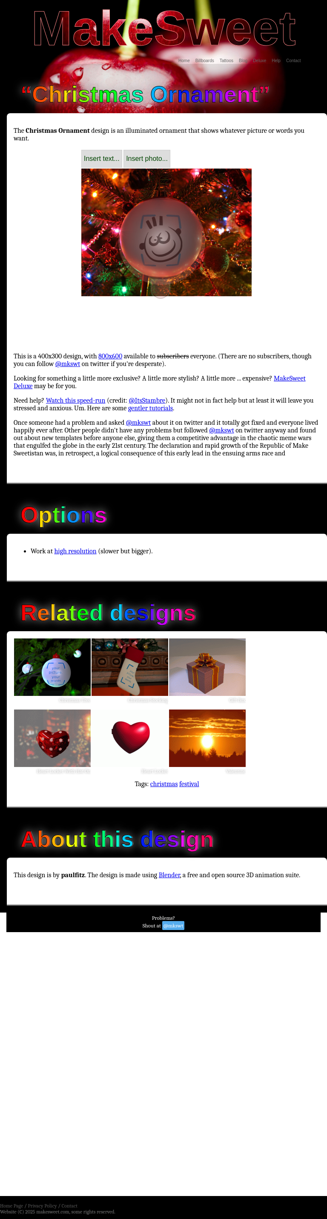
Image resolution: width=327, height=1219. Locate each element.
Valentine (236, 771)
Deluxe (259, 60)
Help (276, 60)
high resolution (75, 551)
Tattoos (226, 60)
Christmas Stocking (148, 700)
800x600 (110, 356)
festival (189, 784)
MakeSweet (163, 28)
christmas (164, 784)
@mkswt (67, 364)
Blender (169, 875)
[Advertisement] (167, 316)
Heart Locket (154, 771)
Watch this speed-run (76, 400)
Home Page (11, 1206)
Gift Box (237, 700)
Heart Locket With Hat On (64, 771)
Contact (293, 60)
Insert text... (102, 158)
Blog (243, 60)
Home (184, 60)
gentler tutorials (150, 408)
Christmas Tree (75, 700)
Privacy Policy (42, 1206)
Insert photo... (147, 158)
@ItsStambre (147, 400)
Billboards (204, 60)
